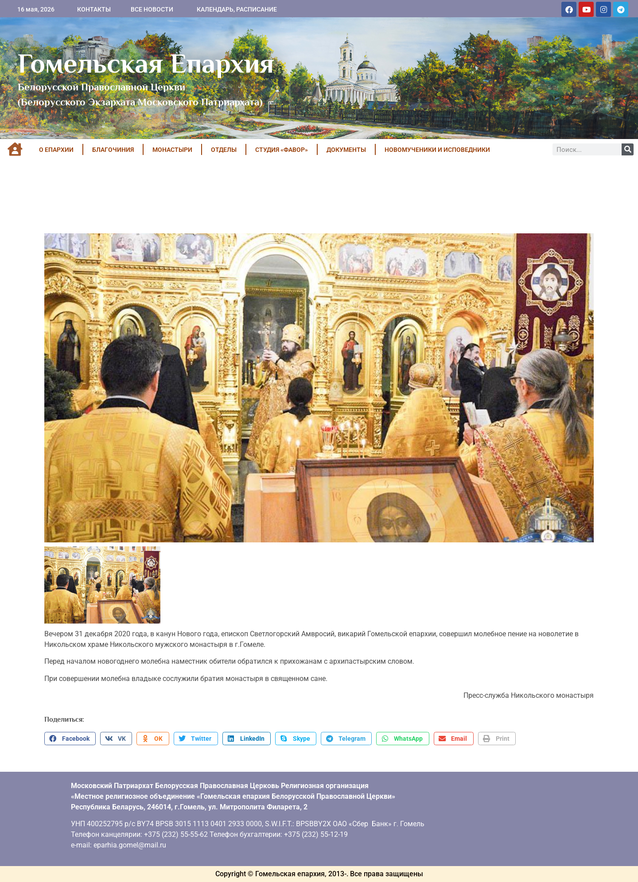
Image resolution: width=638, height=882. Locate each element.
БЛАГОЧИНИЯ (113, 149)
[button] (70, 738)
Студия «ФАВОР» (281, 149)
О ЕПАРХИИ (56, 149)
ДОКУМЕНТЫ (346, 149)
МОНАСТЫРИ (172, 149)
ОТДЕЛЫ (224, 149)
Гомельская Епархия (146, 63)
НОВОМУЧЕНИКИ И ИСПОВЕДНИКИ (437, 149)
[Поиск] (628, 149)
